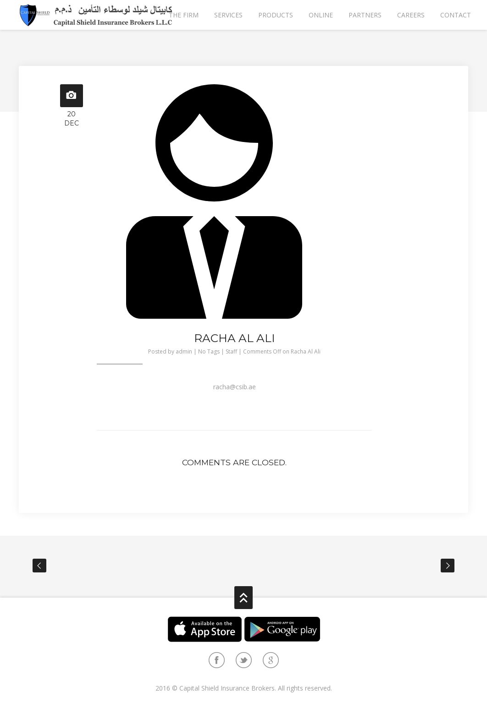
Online (321, 15)
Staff (231, 351)
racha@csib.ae (234, 386)
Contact (455, 15)
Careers (411, 15)
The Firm (184, 15)
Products (275, 15)
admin (184, 351)
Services (228, 15)
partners (365, 15)
